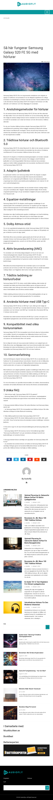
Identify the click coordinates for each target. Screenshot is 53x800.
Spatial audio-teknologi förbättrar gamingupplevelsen (30, 635)
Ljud (4, 782)
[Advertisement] (26, 32)
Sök (4, 624)
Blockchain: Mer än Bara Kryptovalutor (31, 653)
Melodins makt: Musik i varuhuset (29, 689)
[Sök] (47, 788)
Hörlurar (29, 778)
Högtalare (6, 18)
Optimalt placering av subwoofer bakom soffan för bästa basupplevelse (35, 541)
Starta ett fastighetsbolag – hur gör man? (32, 671)
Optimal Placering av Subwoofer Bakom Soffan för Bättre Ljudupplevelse (36, 497)
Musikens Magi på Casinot (27, 707)
